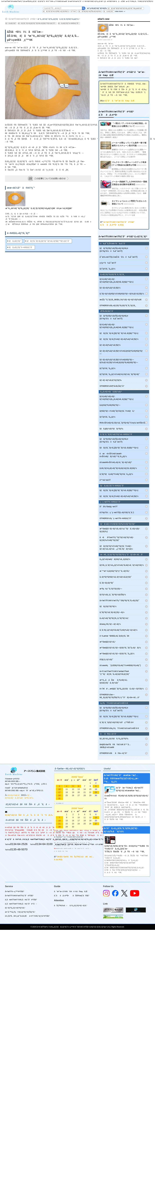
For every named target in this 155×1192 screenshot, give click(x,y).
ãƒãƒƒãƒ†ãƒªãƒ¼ (108, 606)
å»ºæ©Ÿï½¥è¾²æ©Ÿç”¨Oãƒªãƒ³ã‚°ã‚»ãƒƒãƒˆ (119, 600)
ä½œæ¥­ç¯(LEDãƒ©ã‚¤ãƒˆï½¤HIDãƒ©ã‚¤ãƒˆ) (120, 665)
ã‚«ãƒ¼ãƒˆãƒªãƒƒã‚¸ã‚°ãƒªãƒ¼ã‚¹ (114, 618)
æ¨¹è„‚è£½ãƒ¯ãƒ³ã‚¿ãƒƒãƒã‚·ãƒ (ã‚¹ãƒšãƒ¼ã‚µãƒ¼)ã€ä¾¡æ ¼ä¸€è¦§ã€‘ (39, 208)
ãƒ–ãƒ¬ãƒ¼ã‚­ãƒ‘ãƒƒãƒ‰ (111, 380)
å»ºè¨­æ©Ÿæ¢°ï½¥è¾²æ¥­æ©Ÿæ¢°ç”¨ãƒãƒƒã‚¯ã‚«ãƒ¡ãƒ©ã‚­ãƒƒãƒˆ (115, 672)
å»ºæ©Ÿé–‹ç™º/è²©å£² (14, 891)
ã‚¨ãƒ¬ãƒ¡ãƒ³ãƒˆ (107, 583)
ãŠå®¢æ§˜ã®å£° (81, 896)
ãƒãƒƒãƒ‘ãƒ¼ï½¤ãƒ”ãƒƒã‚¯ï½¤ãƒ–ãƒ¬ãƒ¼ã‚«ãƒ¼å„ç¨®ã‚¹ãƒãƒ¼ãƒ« (116, 547)
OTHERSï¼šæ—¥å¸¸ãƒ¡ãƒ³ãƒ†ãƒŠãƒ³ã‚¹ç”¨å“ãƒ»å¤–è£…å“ (120, 696)
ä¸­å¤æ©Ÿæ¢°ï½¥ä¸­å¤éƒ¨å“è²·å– (21, 904)
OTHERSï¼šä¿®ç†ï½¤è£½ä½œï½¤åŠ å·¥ (119, 728)
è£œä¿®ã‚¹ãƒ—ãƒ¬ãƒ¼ (110, 624)
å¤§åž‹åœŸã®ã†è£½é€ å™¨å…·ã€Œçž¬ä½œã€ (115, 745)
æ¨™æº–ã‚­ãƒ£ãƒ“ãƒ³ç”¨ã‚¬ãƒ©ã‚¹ (115, 571)
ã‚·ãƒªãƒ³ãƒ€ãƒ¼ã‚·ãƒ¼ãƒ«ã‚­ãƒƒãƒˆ (116, 577)
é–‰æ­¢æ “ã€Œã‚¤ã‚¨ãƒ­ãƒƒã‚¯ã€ (115, 636)
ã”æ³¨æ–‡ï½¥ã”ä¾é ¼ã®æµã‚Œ (70, 891)
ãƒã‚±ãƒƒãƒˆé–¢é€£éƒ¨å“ (69, 23)
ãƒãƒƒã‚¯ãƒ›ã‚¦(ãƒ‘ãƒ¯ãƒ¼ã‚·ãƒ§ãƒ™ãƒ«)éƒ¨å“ (37, 23)
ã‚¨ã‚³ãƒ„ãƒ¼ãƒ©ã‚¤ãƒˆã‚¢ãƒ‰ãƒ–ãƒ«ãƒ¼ (119, 630)
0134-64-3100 (44, 844)
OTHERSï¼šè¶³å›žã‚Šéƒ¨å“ (113, 386)
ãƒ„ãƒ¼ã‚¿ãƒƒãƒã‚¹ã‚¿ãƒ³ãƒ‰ (114, 738)
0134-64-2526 (19, 844)
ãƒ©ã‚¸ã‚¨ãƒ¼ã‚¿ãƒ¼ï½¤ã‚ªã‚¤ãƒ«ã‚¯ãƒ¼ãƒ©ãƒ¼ (122, 565)
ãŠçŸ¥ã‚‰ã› (60, 905)
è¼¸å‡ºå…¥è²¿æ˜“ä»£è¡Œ (16, 916)
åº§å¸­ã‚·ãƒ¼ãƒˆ (106, 659)
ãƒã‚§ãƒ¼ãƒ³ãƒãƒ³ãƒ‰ (111, 429)
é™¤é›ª (73, 11)
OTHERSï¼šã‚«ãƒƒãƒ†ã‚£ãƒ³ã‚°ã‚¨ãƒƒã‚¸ (118, 305)
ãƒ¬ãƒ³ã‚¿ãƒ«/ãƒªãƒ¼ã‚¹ (15, 908)
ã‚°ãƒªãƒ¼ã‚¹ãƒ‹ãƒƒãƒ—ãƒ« (112, 612)
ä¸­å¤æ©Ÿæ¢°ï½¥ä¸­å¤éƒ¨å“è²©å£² (21, 900)
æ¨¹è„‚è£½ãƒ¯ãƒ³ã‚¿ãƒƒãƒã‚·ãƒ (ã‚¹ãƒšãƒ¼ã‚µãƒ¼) (58, 19)
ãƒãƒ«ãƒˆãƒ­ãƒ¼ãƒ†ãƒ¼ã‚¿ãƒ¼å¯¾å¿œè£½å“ (125, 8)
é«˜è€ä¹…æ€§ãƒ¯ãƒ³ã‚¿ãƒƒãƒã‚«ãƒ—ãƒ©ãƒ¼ (122, 689)
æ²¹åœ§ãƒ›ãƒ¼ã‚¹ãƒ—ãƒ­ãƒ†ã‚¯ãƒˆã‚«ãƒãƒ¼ (120, 648)
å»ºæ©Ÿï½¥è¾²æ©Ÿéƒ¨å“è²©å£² (22, 19)
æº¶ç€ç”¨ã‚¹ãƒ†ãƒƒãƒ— (111, 589)
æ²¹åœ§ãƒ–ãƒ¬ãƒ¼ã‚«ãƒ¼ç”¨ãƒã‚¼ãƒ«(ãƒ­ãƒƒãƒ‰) (120, 530)
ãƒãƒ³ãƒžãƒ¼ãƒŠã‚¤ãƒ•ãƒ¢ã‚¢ (90, 11)
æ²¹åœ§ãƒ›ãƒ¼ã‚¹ (108, 642)
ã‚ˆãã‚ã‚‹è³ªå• (62, 896)
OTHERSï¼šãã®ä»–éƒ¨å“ (114, 753)
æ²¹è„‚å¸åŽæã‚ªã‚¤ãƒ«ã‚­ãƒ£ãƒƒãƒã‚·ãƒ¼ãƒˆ (114, 681)
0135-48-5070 (19, 849)
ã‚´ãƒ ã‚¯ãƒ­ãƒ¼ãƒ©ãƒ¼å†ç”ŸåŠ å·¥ (117, 722)
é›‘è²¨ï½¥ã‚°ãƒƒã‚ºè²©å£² (39, 916)
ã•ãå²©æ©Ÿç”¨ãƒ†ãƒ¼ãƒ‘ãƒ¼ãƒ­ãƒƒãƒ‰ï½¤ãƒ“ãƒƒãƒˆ (117, 538)
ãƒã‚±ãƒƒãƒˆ (109, 11)
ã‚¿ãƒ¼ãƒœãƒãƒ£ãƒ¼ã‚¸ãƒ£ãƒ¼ (115, 559)
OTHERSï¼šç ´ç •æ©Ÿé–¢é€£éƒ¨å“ (116, 518)
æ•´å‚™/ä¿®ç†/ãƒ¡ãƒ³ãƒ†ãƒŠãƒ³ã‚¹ (20, 912)
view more (119, 11)
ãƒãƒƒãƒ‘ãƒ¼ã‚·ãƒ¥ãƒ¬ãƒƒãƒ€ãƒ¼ (56, 11)
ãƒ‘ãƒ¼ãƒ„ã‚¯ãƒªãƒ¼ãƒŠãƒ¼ (113, 595)
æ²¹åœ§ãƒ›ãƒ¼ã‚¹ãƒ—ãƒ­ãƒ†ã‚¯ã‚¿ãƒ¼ (117, 653)
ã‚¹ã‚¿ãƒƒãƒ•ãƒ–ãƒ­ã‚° (78, 905)
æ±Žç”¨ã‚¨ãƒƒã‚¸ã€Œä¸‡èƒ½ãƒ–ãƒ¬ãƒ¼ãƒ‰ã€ (121, 300)
